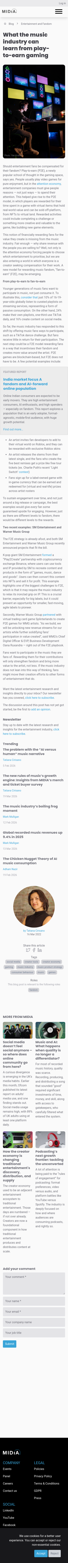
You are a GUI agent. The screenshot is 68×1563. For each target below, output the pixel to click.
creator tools (31, 962)
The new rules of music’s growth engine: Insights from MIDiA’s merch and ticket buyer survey (33, 780)
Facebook (9, 1525)
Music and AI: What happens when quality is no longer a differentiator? (48, 1050)
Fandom (34, 990)
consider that (29, 297)
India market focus (25, 384)
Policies (39, 1469)
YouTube (8, 1517)
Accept (41, 1553)
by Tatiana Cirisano (34, 930)
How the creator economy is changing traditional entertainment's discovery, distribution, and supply (17, 1165)
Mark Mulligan (11, 816)
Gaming (9, 967)
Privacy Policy (43, 1476)
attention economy (49, 184)
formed (47, 555)
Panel (6, 1476)
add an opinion (40, 709)
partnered (49, 614)
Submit (9, 1344)
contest (24, 472)
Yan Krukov (16, 155)
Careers (8, 1483)
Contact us (10, 1491)
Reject (55, 1553)
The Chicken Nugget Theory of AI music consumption (30, 860)
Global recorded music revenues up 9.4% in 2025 (32, 834)
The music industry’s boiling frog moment (30, 808)
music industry (25, 967)
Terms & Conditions (46, 1483)
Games (51, 972)
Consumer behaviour (22, 972)
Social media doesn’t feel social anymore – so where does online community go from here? (17, 1054)
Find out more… (13, 429)
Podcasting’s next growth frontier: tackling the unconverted (50, 1157)
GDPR (38, 1491)
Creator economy (52, 962)
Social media (13, 962)
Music (41, 972)
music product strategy (50, 967)
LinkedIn (8, 1510)
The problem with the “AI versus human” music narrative (29, 751)
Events (7, 1469)
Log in (62, 3)
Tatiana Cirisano (12, 759)
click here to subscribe (39, 697)
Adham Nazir (10, 869)
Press (37, 1498)
